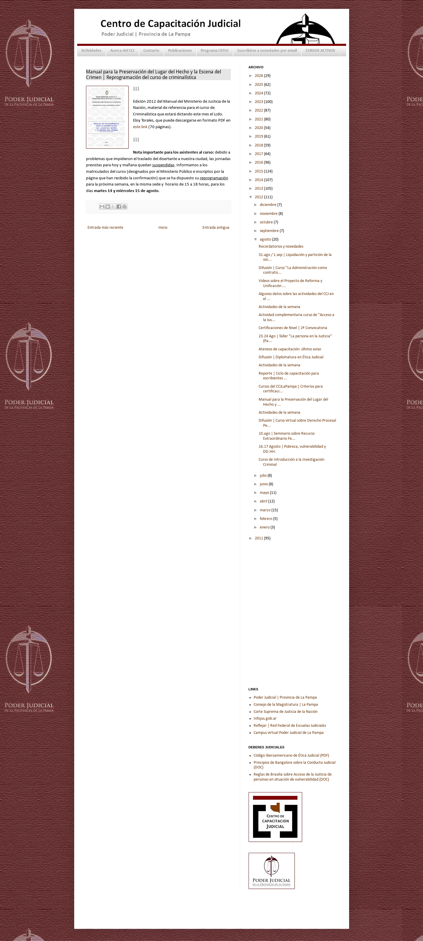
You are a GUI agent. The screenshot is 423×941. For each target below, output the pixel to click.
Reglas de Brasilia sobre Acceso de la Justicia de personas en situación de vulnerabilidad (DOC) (293, 777)
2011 (259, 538)
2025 (259, 85)
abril (264, 501)
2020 (259, 128)
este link (140, 127)
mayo (265, 493)
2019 (259, 136)
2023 (259, 102)
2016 (259, 162)
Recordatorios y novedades (281, 246)
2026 (259, 76)
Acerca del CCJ (122, 51)
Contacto (151, 51)
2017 (259, 154)
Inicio (162, 227)
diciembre (268, 205)
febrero (266, 519)
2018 (259, 145)
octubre (267, 222)
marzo (265, 510)
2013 (259, 188)
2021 (259, 119)
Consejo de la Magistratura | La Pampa (286, 704)
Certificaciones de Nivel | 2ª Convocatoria (293, 328)
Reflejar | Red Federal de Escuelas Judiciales (290, 726)
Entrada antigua (215, 227)
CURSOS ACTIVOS (320, 51)
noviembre (269, 214)
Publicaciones (180, 51)
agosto (266, 239)
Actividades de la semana (279, 307)
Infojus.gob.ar (265, 718)
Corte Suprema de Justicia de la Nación (285, 712)
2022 (259, 110)
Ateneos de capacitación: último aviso (290, 349)
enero (265, 527)
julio (264, 475)
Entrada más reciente (105, 227)
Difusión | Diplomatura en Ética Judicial (291, 357)
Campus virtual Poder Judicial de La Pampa (289, 733)
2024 (259, 93)
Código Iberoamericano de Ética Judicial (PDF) (291, 755)
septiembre (270, 231)
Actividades (91, 51)
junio (264, 484)
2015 (259, 171)
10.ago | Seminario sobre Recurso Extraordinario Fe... (287, 436)
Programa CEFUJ (214, 51)
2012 (259, 197)
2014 (259, 180)
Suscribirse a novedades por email (267, 51)
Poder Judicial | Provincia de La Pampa (285, 697)
